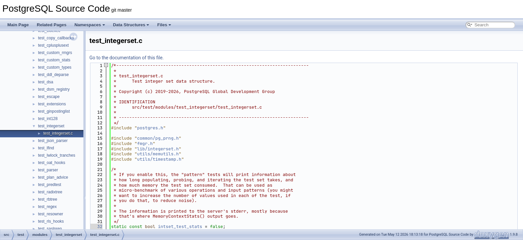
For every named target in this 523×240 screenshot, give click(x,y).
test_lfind (46, 148)
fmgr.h (145, 143)
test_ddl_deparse (53, 74)
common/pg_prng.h (158, 138)
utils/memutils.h (158, 154)
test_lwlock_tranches (56, 155)
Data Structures (131, 24)
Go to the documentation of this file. (126, 57)
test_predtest (49, 184)
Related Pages (51, 24)
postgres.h (150, 128)
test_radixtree (50, 192)
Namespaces (89, 24)
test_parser (48, 170)
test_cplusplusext (53, 45)
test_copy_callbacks (56, 38)
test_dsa (45, 82)
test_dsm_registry (54, 89)
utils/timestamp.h (159, 159)
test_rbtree (47, 199)
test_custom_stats (54, 60)
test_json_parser (53, 140)
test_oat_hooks (51, 162)
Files (164, 24)
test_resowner (50, 214)
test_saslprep (50, 228)
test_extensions (52, 104)
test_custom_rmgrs (55, 52)
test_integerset (51, 126)
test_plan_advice (53, 177)
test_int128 (48, 118)
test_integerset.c (58, 133)
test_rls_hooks (51, 221)
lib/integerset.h (158, 149)
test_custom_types (54, 67)
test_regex (47, 206)
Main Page (18, 24)
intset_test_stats (180, 226)
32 (95, 226)
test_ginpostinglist (54, 111)
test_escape (49, 96)
